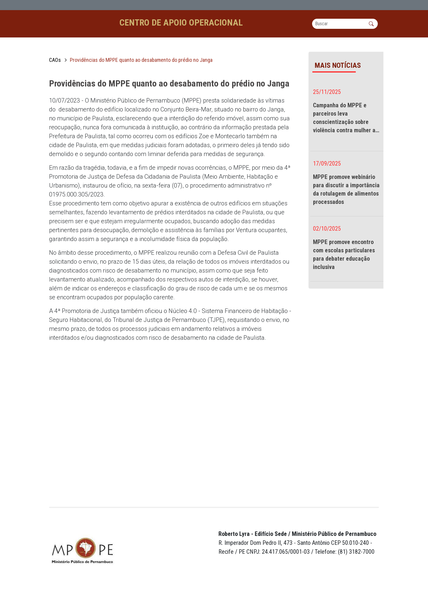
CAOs (55, 69)
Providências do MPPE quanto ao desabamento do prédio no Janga (141, 69)
